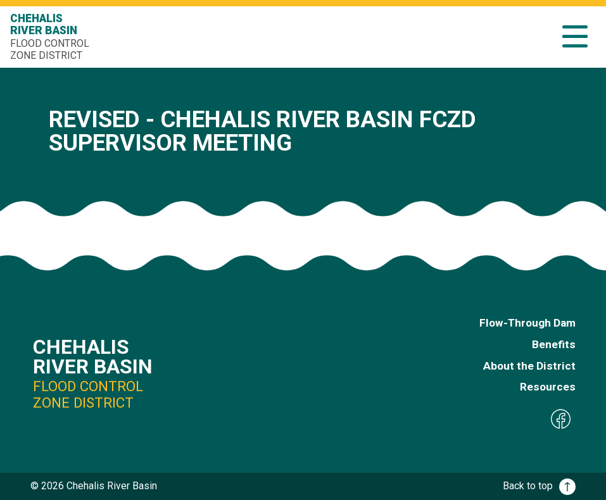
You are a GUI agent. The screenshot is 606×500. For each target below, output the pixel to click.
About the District (529, 365)
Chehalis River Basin (51, 36)
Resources (548, 386)
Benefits (554, 344)
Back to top (539, 486)
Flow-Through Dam (527, 322)
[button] (575, 36)
